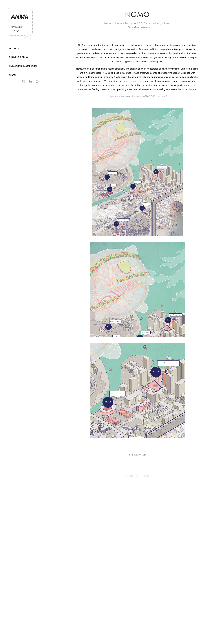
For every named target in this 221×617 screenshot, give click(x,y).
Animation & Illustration (23, 66)
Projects (14, 48)
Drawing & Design (19, 57)
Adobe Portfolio (142, 475)
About (12, 75)
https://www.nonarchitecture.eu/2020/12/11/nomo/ (137, 96)
